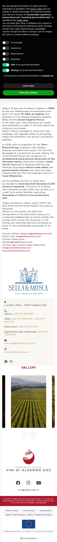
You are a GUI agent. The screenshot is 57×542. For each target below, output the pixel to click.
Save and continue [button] (28, 92)
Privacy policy (12, 511)
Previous (24, 435)
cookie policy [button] (22, 20)
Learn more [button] (28, 86)
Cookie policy (29, 511)
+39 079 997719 (28, 326)
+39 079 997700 (23, 314)
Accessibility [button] (30, 538)
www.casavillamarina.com (16, 250)
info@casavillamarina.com (16, 247)
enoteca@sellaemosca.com (17, 242)
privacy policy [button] (36, 9)
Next (33, 435)
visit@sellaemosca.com (29, 236)
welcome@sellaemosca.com (19, 343)
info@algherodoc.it (28, 490)
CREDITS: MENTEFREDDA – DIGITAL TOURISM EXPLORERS (28, 515)
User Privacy (46, 511)
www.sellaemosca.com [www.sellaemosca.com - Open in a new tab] (16, 352)
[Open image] (28, 401)
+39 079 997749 (22, 319)
